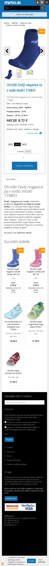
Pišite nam (11, 452)
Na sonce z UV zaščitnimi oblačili (17, 232)
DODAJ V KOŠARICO (24, 166)
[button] (41, 51)
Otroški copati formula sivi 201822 (13, 371)
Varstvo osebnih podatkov (17, 464)
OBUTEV (15, 23)
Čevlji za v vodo (25, 23)
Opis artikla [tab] (10, 179)
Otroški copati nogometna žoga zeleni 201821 (35, 324)
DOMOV (10, 447)
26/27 (24, 144)
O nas (9, 456)
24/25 (17, 144)
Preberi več (11, 498)
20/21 (10, 144)
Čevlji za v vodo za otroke (15, 25)
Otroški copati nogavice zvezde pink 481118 (36, 271)
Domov (6, 23)
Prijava (9, 439)
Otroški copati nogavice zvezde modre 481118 (13, 271)
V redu (31, 561)
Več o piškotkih (41, 561)
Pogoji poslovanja (13, 460)
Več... (6, 434)
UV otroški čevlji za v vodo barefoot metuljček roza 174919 (13, 325)
